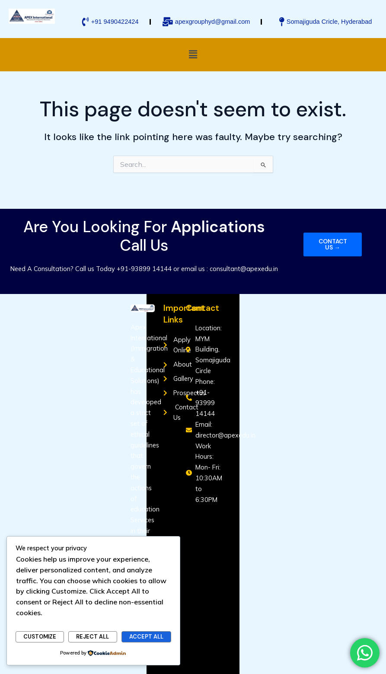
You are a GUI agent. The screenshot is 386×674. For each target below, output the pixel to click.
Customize (39, 636)
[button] (192, 55)
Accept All (146, 636)
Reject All (92, 636)
